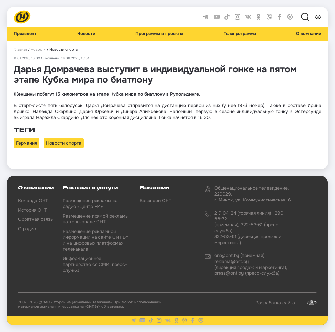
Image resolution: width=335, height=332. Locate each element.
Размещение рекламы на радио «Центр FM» (90, 203)
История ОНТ (32, 210)
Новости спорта (63, 143)
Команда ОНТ (33, 200)
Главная (20, 49)
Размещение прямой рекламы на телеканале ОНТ (96, 219)
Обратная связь (35, 219)
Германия (26, 143)
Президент (25, 33)
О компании (308, 33)
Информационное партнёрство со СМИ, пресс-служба (95, 264)
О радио (27, 229)
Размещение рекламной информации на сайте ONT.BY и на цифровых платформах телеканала (96, 240)
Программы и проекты (159, 33)
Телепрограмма (240, 33)
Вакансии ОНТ (155, 200)
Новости (86, 33)
